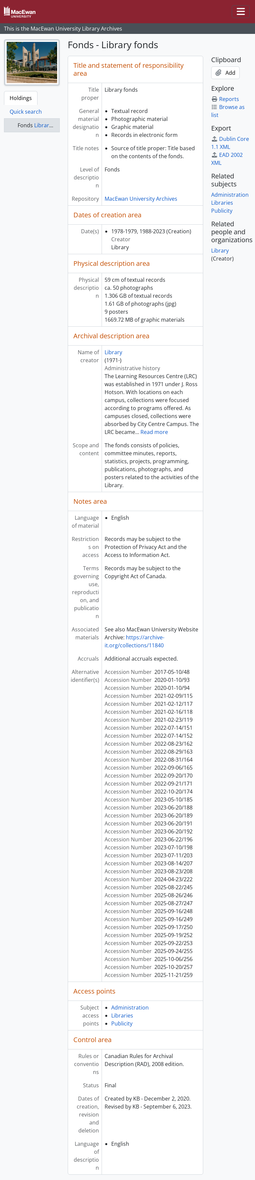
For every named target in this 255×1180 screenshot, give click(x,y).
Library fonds (50, 125)
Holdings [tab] (21, 98)
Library (113, 352)
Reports (225, 99)
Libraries (122, 1015)
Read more (154, 432)
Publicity (121, 1023)
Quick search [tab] (26, 111)
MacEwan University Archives (141, 198)
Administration (130, 1007)
